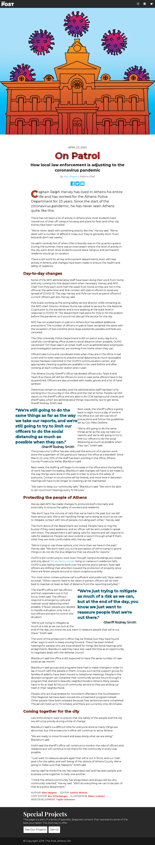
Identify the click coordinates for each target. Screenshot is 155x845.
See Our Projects (35, 829)
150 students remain (62, 561)
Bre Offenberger (58, 796)
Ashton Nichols (78, 792)
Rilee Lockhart (96, 796)
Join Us (54, 829)
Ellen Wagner (71, 176)
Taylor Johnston (65, 799)
